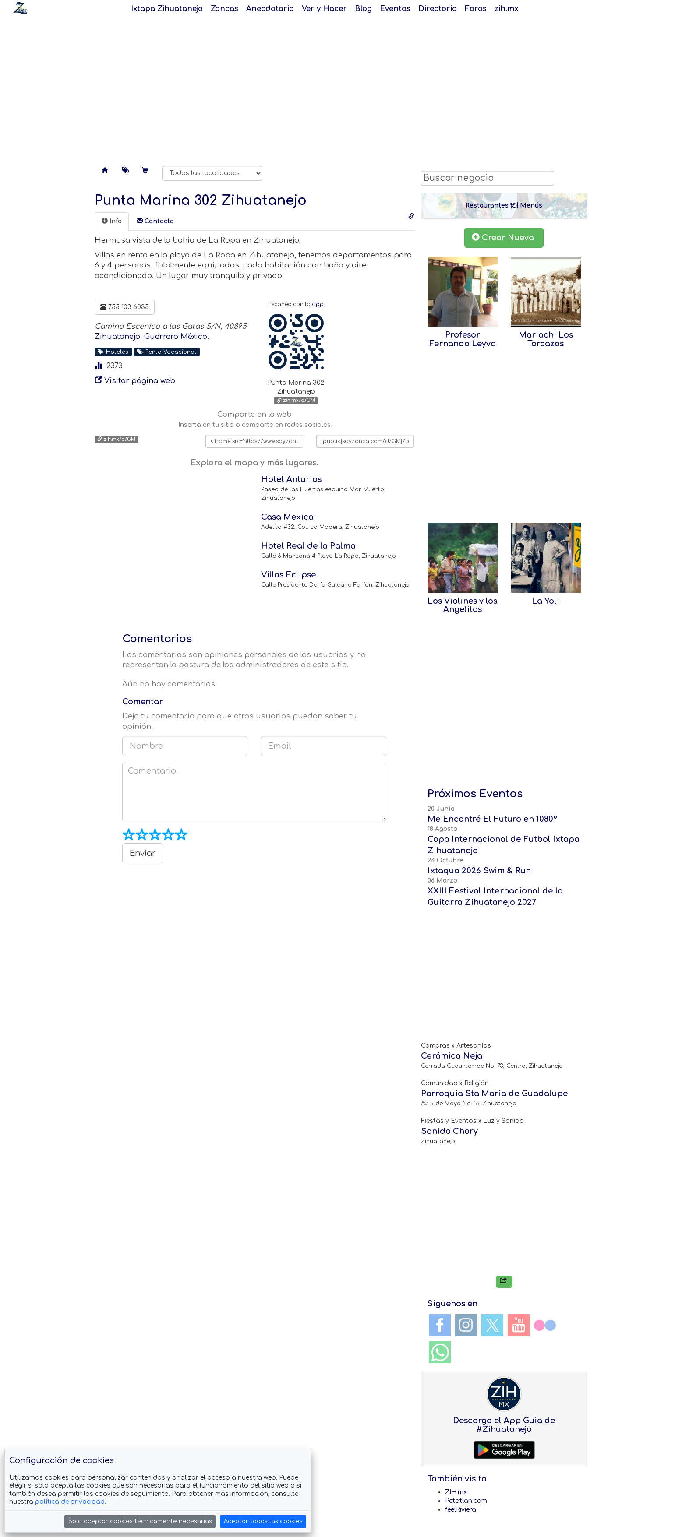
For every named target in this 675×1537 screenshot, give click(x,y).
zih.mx (506, 8)
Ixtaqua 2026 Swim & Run (479, 870)
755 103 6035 (124, 306)
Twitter (492, 1325)
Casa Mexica (287, 517)
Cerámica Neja (451, 1056)
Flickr (545, 1325)
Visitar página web (139, 380)
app (318, 304)
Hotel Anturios (291, 479)
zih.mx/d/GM (296, 400)
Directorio (437, 8)
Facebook (440, 1325)
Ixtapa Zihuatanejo (167, 8)
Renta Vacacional (166, 352)
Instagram (466, 1325)
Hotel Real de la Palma (308, 546)
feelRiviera (460, 1509)
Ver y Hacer (324, 8)
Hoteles (113, 352)
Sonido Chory (449, 1131)
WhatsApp (440, 1352)
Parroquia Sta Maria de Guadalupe (494, 1093)
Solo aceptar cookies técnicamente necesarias (140, 1521)
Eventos (395, 8)
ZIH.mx (456, 1492)
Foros (476, 8)
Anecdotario (270, 8)
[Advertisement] (337, 87)
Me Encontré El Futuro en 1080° (492, 819)
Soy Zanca (20, 8)
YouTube (519, 1325)
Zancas (224, 8)
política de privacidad (70, 1501)
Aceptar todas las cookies (263, 1521)
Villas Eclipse (288, 574)
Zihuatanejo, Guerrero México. (152, 336)
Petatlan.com (466, 1501)
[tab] (112, 221)
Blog (363, 8)
